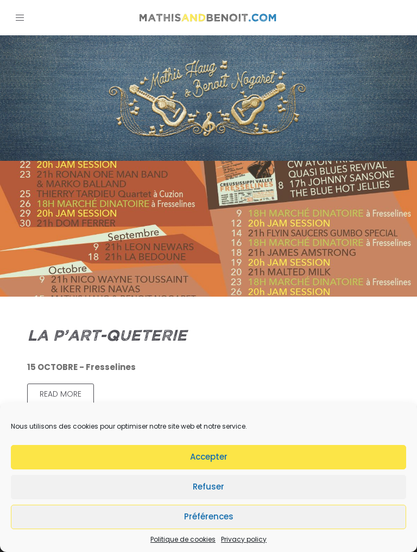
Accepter (209, 456)
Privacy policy (244, 539)
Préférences (208, 516)
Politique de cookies (183, 539)
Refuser (208, 486)
